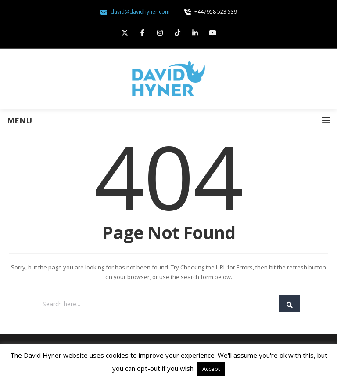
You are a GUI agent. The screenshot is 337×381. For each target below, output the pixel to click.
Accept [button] (211, 369)
